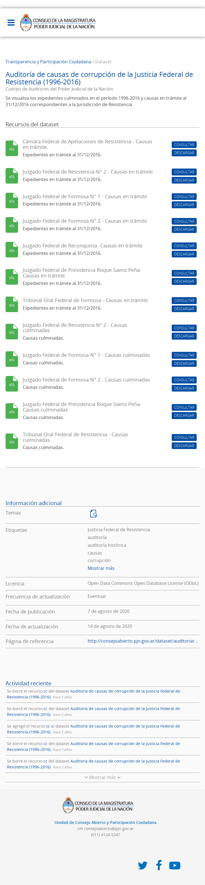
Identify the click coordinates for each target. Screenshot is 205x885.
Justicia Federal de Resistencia (119, 530)
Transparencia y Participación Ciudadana (48, 62)
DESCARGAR (184, 152)
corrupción (99, 560)
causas (95, 553)
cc (45, 691)
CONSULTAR (184, 144)
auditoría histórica (107, 545)
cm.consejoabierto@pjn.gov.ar (105, 828)
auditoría (97, 537)
